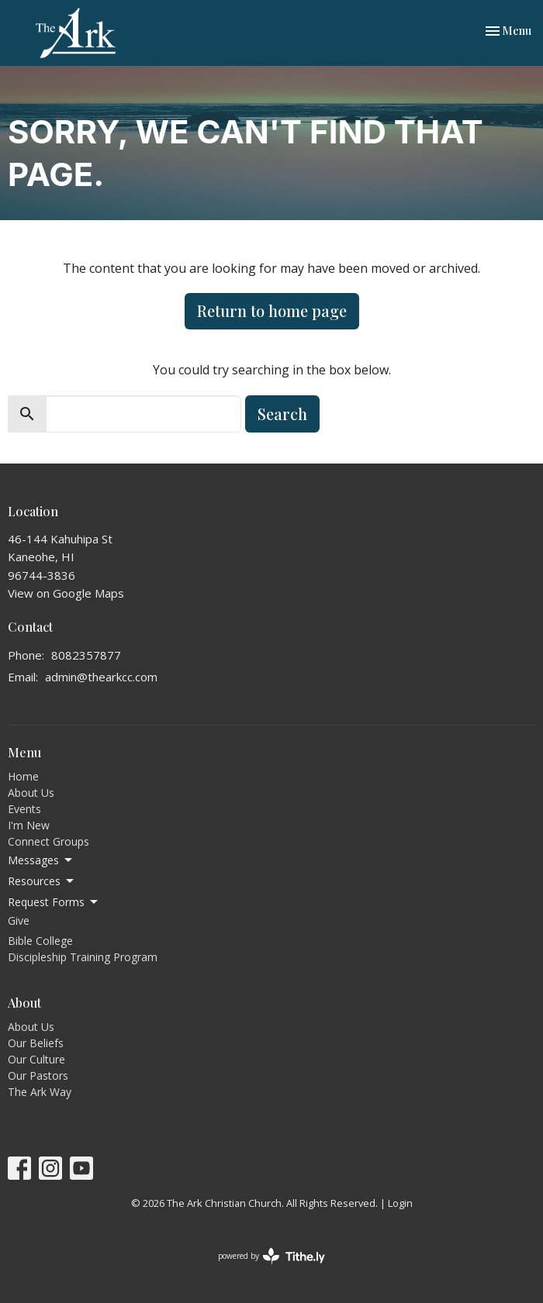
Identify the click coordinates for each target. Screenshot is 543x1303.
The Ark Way (39, 1091)
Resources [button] (42, 881)
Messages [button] (41, 860)
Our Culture (36, 1059)
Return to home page (272, 310)
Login (400, 1203)
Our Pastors (38, 1075)
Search (282, 413)
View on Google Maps (66, 593)
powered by (271, 1256)
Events (24, 808)
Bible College (40, 940)
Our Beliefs (36, 1043)
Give (18, 920)
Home (23, 776)
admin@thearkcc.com (101, 676)
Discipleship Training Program (82, 957)
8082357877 (86, 655)
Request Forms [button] (54, 902)
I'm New (29, 825)
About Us (31, 792)
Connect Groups (48, 841)
